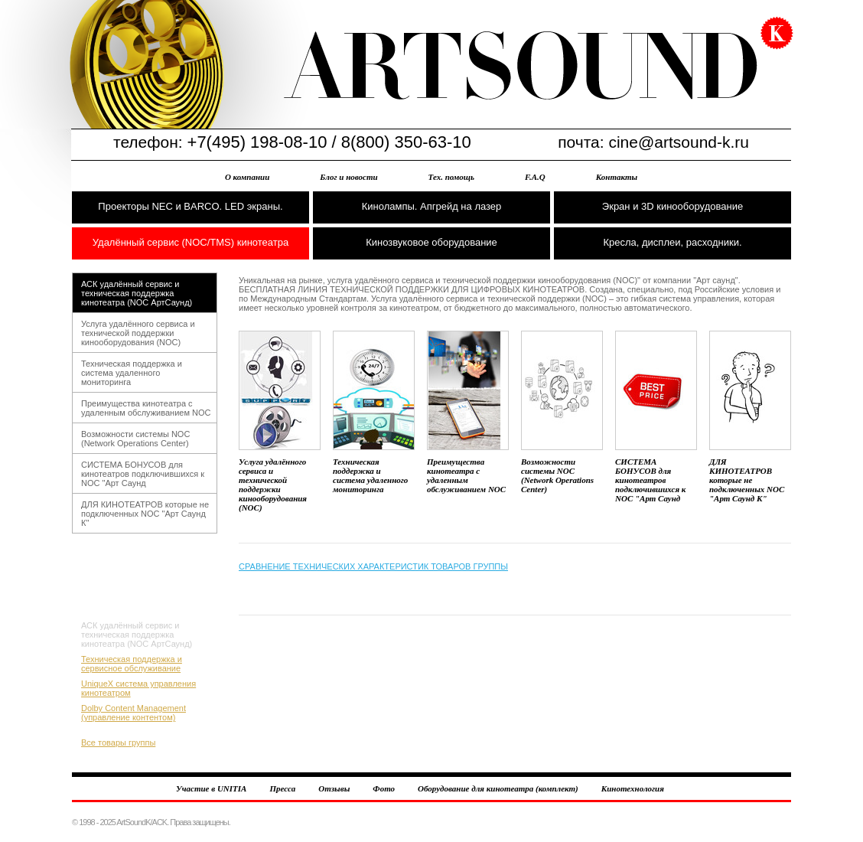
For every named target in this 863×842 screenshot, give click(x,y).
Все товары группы (118, 742)
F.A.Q (535, 176)
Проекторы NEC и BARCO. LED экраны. (190, 206)
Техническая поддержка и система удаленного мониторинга (131, 373)
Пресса (282, 788)
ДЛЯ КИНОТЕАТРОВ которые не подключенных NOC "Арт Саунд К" (145, 513)
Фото (384, 788)
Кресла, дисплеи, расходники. (672, 242)
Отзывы (334, 788)
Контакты (616, 176)
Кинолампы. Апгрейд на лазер (432, 206)
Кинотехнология (632, 788)
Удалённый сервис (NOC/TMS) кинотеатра (190, 242)
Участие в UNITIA (211, 788)
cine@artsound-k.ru (678, 142)
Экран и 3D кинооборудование (672, 206)
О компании (247, 176)
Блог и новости (348, 176)
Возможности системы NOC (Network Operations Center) (135, 438)
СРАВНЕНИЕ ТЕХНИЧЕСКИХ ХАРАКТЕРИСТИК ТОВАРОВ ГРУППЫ (373, 566)
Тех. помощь (451, 176)
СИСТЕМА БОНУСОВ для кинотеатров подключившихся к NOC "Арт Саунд (142, 474)
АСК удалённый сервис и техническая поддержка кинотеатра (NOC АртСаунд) (136, 293)
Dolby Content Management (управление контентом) (133, 712)
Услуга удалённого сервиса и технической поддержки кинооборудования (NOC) (138, 333)
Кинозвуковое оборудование (431, 242)
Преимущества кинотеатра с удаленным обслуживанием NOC (145, 408)
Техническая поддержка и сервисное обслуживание (131, 663)
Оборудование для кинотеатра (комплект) (498, 788)
